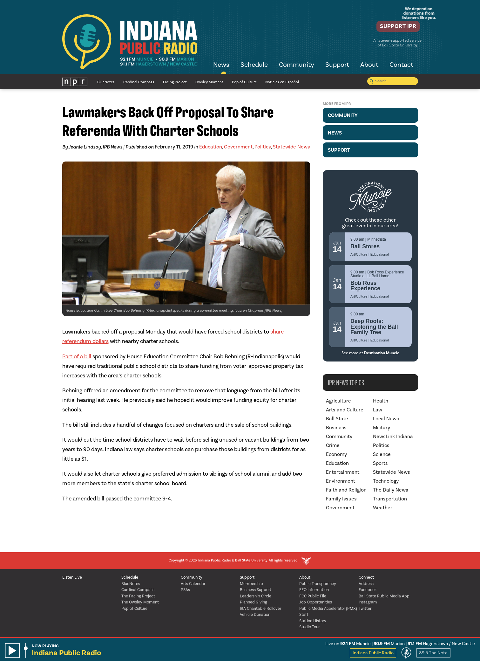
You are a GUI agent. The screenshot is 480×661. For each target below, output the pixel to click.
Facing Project (175, 82)
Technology (386, 481)
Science (382, 454)
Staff (303, 615)
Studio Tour (309, 627)
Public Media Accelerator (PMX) (328, 609)
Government (238, 147)
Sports (380, 463)
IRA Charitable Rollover (260, 609)
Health (380, 401)
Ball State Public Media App (384, 596)
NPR (75, 82)
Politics (262, 147)
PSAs (185, 590)
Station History (312, 621)
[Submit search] (371, 82)
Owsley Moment (209, 82)
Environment (340, 481)
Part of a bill (76, 356)
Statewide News (291, 147)
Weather (382, 508)
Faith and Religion (346, 490)
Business (336, 427)
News (221, 65)
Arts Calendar (193, 584)
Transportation (390, 499)
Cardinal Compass (138, 82)
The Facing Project (138, 596)
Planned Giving (253, 602)
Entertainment (342, 472)
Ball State (337, 419)
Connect (366, 577)
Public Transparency (317, 584)
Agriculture (338, 401)
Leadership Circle (255, 596)
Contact (401, 65)
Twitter (365, 609)
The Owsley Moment (140, 602)
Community (296, 65)
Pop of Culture (244, 82)
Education (210, 147)
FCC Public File (312, 596)
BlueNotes (106, 82)
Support (337, 65)
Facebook (368, 590)
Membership (251, 584)
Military (381, 427)
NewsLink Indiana (393, 436)
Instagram (368, 602)
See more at (370, 352)
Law (377, 410)
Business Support (255, 590)
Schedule (254, 65)
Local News (386, 419)
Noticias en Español (282, 82)
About (369, 65)
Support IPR (395, 27)
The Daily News (390, 490)
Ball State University (251, 560)
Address (366, 584)
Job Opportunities (315, 602)
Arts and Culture (344, 410)
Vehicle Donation (255, 615)
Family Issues (341, 499)
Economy (336, 454)
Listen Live (72, 577)
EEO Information (314, 590)
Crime (333, 445)
